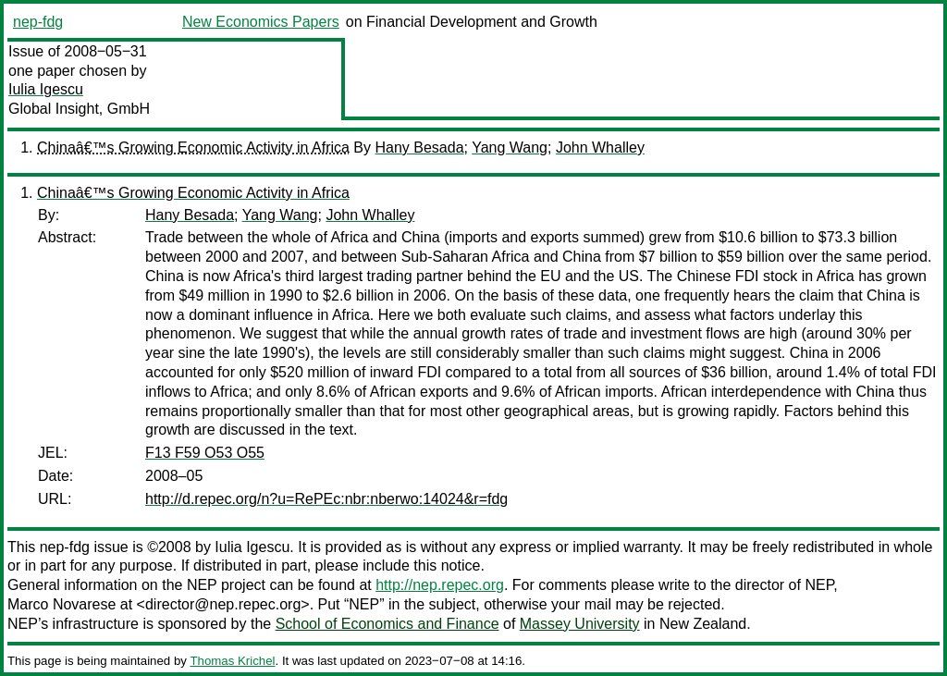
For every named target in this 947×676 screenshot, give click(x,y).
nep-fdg (38, 22)
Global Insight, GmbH (79, 109)
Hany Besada (419, 147)
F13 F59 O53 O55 (204, 453)
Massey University (580, 624)
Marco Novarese (61, 604)
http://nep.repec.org (439, 585)
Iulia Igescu (45, 89)
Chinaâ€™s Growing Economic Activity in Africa (193, 147)
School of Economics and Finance (387, 624)
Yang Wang (509, 147)
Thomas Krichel (232, 661)
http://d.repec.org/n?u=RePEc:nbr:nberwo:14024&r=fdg (326, 499)
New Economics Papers (260, 22)
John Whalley (600, 147)
